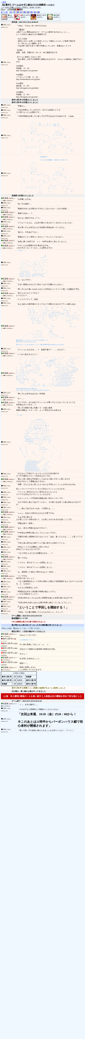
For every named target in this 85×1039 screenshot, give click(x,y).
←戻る (3, 2)
